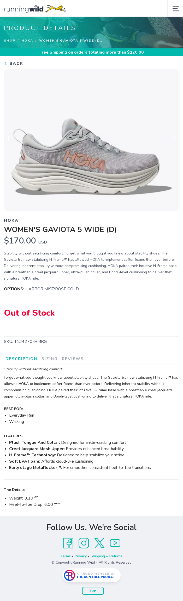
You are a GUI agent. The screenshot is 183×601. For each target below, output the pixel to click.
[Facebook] (68, 543)
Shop (9, 40)
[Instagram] (84, 543)
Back (13, 63)
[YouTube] (115, 543)
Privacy (81, 556)
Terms (66, 556)
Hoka (27, 40)
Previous (12, 139)
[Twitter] (99, 543)
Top (92, 591)
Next (171, 139)
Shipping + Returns (106, 556)
